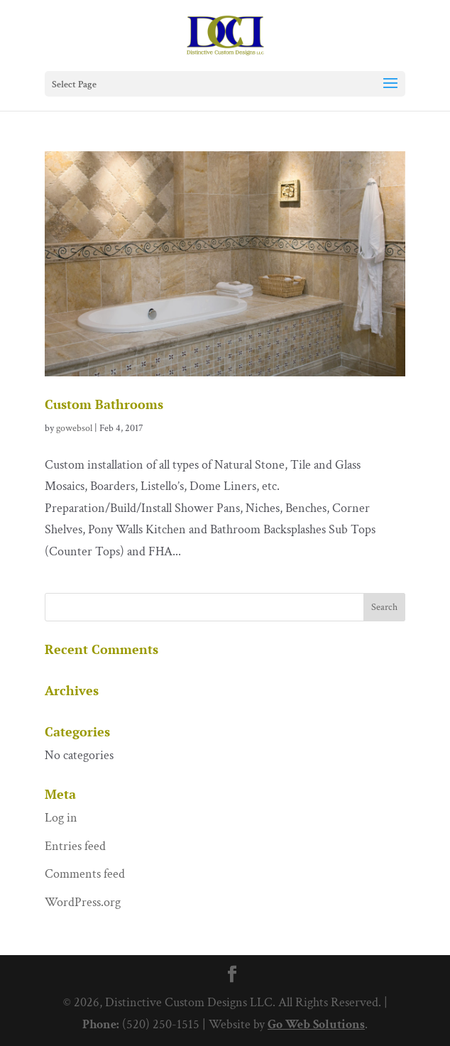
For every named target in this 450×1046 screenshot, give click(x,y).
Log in (61, 818)
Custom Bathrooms (104, 404)
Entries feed (75, 846)
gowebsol (74, 428)
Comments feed (85, 874)
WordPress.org (83, 902)
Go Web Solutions (316, 1024)
